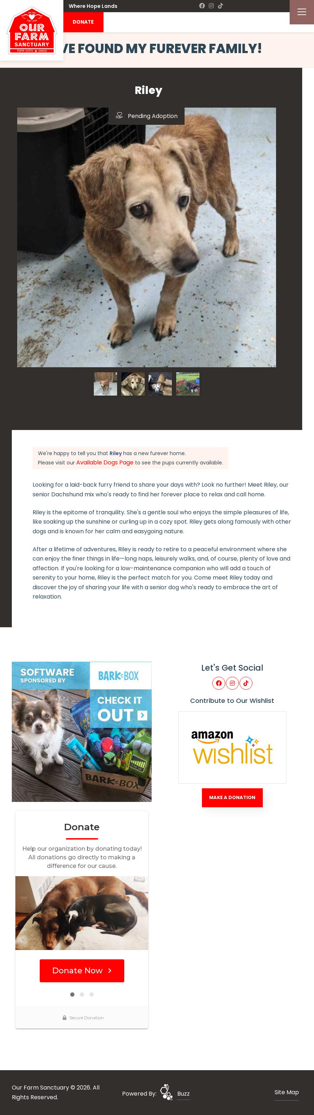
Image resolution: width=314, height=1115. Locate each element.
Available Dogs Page (105, 462)
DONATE (83, 22)
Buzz (183, 1094)
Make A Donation (232, 797)
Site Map (287, 1092)
